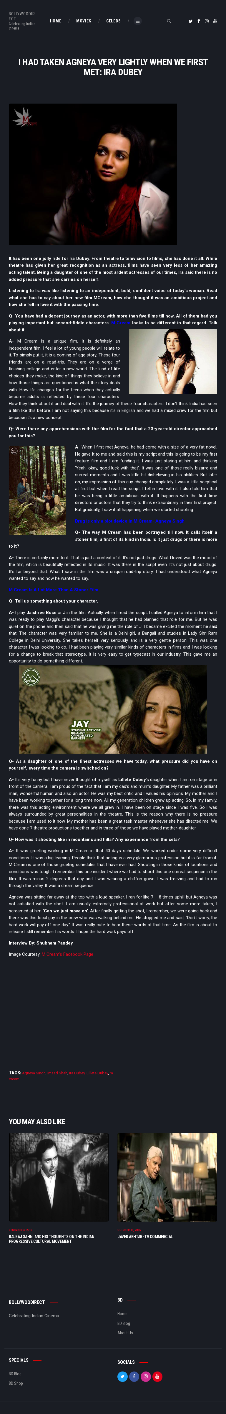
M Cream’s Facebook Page (67, 954)
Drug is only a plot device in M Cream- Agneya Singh (130, 521)
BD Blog (123, 1323)
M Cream (120, 322)
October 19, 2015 (129, 1230)
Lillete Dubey (97, 1073)
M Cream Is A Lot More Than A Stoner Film (53, 590)
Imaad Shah (57, 1073)
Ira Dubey (77, 1073)
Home (122, 1314)
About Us (125, 1333)
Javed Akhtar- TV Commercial (145, 1236)
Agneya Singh (34, 1073)
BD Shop (16, 1383)
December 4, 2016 (20, 1230)
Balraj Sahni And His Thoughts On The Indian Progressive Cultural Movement (51, 1239)
